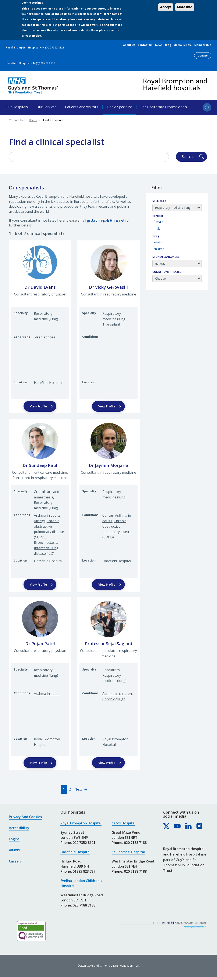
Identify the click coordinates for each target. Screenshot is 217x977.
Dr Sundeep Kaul (40, 465)
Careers (15, 861)
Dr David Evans (40, 287)
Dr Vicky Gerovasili (108, 287)
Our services (46, 107)
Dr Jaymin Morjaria (108, 465)
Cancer (107, 515)
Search (187, 156)
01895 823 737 (84, 871)
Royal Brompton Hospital (81, 823)
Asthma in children (117, 693)
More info (184, 7)
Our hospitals (17, 107)
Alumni (14, 850)
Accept (165, 7)
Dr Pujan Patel (40, 643)
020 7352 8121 (84, 842)
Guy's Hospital (123, 823)
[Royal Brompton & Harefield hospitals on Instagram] (199, 826)
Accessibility (19, 827)
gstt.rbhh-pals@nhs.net (106, 220)
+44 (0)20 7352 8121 (52, 47)
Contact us (145, 45)
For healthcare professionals (164, 107)
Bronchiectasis (45, 542)
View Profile (38, 406)
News (159, 45)
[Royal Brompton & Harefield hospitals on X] (166, 826)
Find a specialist (119, 107)
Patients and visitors (81, 107)
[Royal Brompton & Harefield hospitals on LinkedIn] (188, 826)
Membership (202, 45)
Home (33, 120)
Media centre (183, 45)
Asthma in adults (47, 515)
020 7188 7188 (84, 905)
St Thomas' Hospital (128, 852)
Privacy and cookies (25, 816)
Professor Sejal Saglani (108, 643)
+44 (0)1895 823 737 (43, 63)
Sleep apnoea (45, 337)
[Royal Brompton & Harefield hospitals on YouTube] (177, 826)
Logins (14, 839)
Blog (168, 45)
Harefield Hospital (75, 852)
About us (129, 45)
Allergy (39, 521)
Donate (203, 55)
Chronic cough (113, 699)
